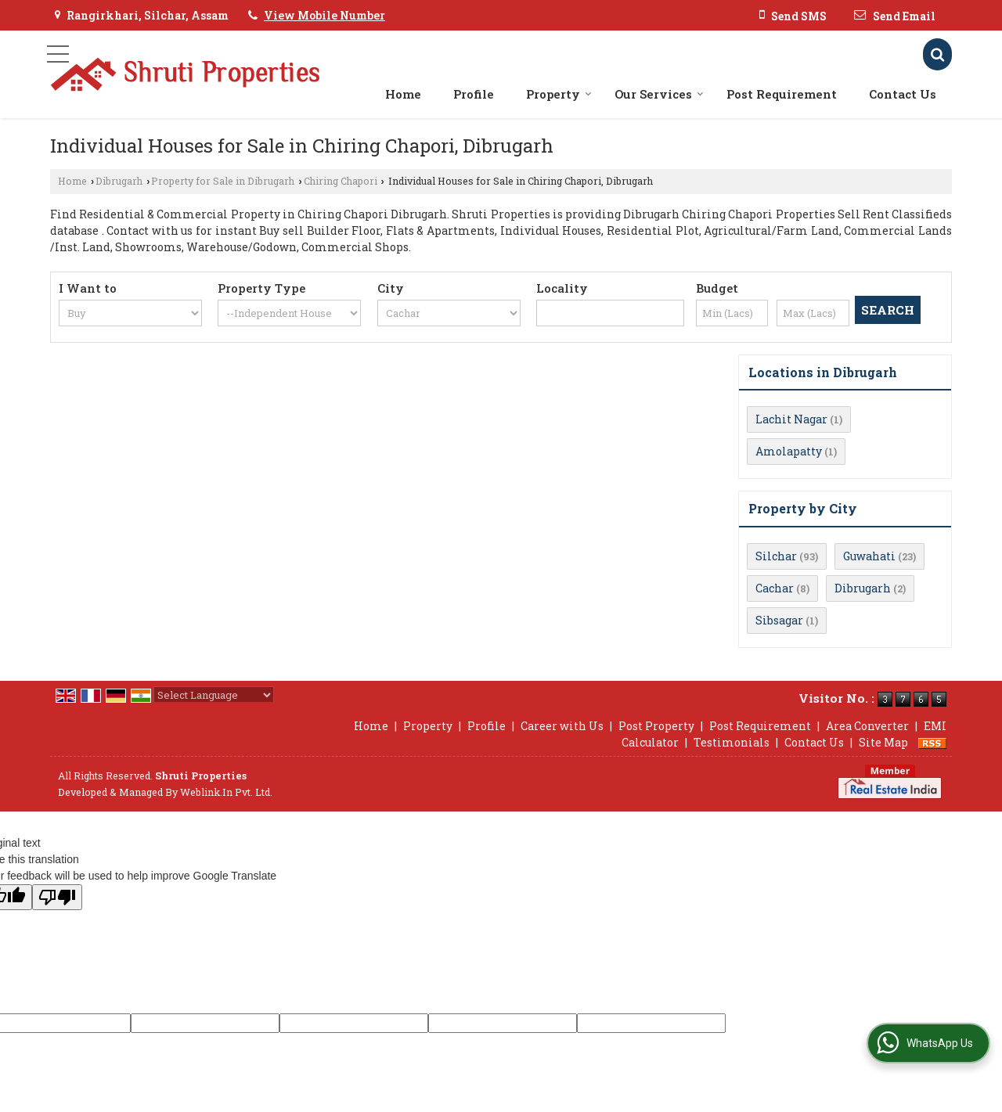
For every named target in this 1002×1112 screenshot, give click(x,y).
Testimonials (732, 742)
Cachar (774, 588)
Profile (473, 94)
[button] (324, 15)
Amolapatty (788, 451)
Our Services (659, 94)
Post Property (656, 725)
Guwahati (869, 556)
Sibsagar (779, 620)
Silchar (776, 556)
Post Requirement (781, 94)
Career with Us (562, 725)
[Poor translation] (57, 897)
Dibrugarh (119, 181)
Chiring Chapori (340, 181)
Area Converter (867, 725)
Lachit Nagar (791, 419)
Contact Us (902, 94)
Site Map (883, 742)
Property (559, 94)
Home (403, 94)
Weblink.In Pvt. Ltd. (226, 792)
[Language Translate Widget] (213, 695)
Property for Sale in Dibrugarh (222, 181)
